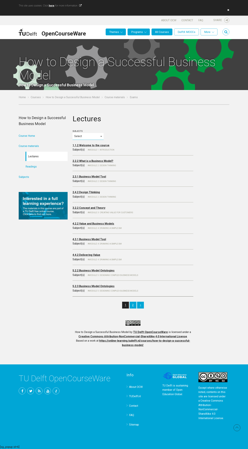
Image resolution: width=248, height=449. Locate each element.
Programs (137, 32)
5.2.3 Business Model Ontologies (93, 286)
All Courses (162, 32)
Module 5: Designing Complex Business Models (113, 275)
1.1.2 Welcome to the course (91, 145)
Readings (31, 166)
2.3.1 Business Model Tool (89, 176)
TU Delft (56, 391)
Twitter (30, 391)
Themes (114, 32)
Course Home (27, 135)
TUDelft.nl (135, 396)
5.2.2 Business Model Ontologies (93, 270)
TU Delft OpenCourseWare (150, 332)
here (51, 5)
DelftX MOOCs (186, 32)
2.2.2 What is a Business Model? (93, 161)
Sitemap (134, 424)
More (207, 32)
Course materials (115, 97)
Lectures (33, 156)
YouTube (47, 391)
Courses (36, 97)
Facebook (22, 391)
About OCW (168, 20)
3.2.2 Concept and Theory (89, 207)
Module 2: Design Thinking (102, 165)
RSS (39, 391)
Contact (187, 20)
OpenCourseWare (64, 33)
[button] (227, 10)
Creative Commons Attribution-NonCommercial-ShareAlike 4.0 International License (132, 336)
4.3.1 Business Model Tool (89, 239)
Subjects (88, 135)
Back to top (237, 427)
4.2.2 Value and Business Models (93, 223)
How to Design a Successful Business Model (73, 97)
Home (22, 97)
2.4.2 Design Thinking (86, 192)
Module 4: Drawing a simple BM (105, 228)
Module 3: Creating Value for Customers (111, 212)
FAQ (200, 20)
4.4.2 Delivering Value (86, 255)
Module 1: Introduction (101, 150)
